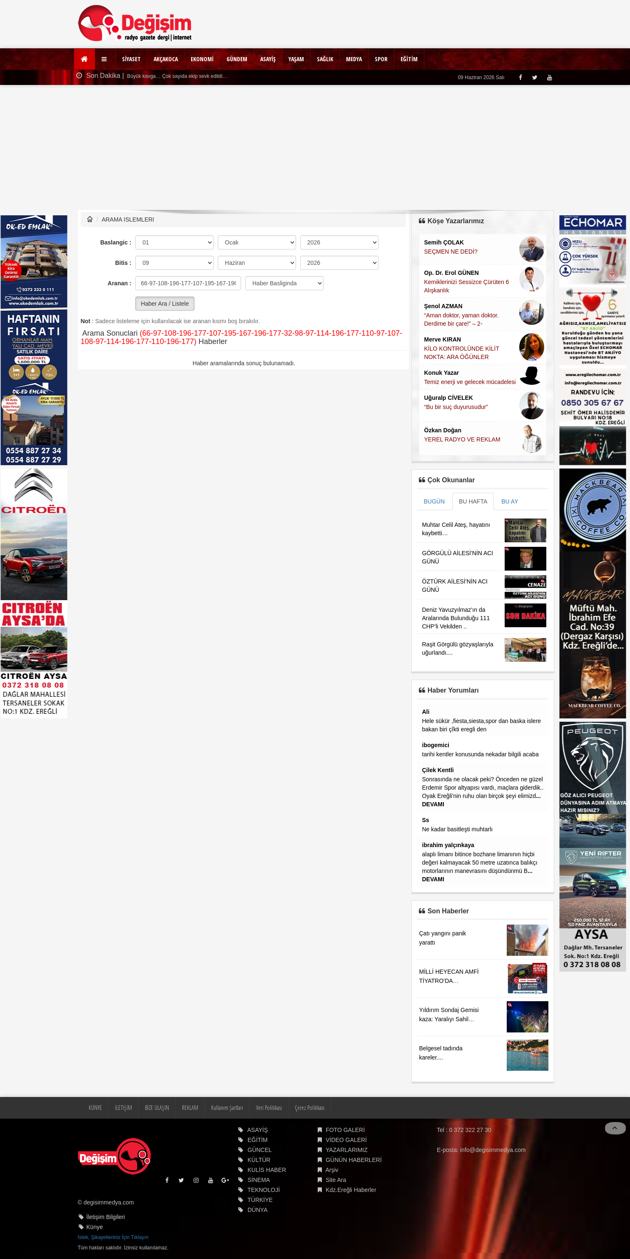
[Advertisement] (315, 147)
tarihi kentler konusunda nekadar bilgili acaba (480, 754)
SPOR (381, 59)
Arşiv (331, 1170)
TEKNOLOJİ (263, 1190)
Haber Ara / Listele (165, 303)
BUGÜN (434, 501)
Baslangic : (116, 242)
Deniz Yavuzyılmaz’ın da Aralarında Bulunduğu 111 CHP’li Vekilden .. (456, 618)
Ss (425, 820)
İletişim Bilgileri (105, 1217)
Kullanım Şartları (227, 1108)
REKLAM (190, 1108)
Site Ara (336, 1180)
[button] (105, 59)
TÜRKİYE (260, 1200)
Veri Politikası (269, 1108)
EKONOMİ (202, 59)
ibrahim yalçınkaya (448, 845)
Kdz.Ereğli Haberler (351, 1190)
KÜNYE (95, 1108)
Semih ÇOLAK (444, 242)
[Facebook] (520, 77)
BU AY (509, 501)
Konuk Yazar (441, 372)
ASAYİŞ (268, 59)
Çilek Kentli (438, 770)
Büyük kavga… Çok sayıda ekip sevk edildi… (176, 76)
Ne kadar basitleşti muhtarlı (457, 829)
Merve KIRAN (442, 339)
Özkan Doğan (442, 430)
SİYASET (131, 59)
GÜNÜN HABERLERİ (354, 1160)
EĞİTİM (409, 59)
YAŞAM (296, 59)
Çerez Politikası (309, 1108)
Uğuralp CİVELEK (448, 397)
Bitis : (123, 262)
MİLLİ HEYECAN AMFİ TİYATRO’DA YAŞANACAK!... (449, 980)
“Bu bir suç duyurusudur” (456, 407)
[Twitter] (535, 77)
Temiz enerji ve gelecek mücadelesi (470, 382)
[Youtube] (549, 77)
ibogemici (435, 745)
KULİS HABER (267, 1170)
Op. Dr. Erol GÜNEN (451, 272)
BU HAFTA (473, 501)
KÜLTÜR (259, 1160)
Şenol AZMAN (443, 306)
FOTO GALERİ (345, 1130)
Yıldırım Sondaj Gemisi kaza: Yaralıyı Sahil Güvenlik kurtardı (449, 1019)
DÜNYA (258, 1210)
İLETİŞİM (123, 1108)
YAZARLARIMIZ (347, 1150)
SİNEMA (259, 1180)
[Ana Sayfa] (84, 59)
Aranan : (120, 283)
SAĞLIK (325, 59)
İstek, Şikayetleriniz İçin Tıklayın (113, 1237)
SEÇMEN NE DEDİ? (451, 251)
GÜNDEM (237, 59)
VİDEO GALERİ (346, 1140)
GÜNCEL (260, 1150)
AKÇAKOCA (166, 59)
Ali (426, 711)
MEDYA (354, 59)
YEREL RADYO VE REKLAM (462, 439)
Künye (94, 1227)
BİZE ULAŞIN (157, 1108)
